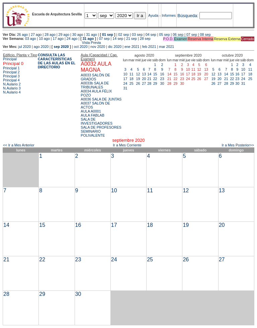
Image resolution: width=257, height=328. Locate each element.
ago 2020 (41, 47)
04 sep (151, 34)
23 (162, 79)
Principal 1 (11, 68)
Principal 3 (11, 76)
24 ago (72, 39)
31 (125, 88)
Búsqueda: (187, 15)
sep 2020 (61, 47)
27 (144, 83)
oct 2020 (81, 47)
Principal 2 (11, 72)
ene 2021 (131, 47)
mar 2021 (166, 47)
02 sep (123, 34)
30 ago (77, 34)
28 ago (50, 34)
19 (138, 79)
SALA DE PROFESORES (101, 127)
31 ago (91, 34)
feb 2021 (149, 47)
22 (155, 79)
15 (155, 74)
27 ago (36, 34)
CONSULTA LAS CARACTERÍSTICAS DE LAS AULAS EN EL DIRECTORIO (57, 61)
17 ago (58, 39)
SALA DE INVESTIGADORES (96, 121)
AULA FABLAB (92, 115)
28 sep (145, 39)
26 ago (22, 34)
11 (132, 74)
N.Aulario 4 (12, 92)
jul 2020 (24, 47)
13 (144, 74)
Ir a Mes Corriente (127, 145)
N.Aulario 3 (12, 88)
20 (144, 79)
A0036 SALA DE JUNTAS (101, 99)
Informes (169, 15)
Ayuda (153, 15)
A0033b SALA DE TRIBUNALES (95, 85)
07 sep (191, 34)
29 (155, 83)
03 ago (30, 39)
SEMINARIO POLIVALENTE (93, 133)
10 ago (44, 39)
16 (162, 74)
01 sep (107, 34)
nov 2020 (97, 47)
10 (125, 74)
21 (149, 79)
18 (132, 79)
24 (125, 83)
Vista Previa (52, 43)
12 (138, 74)
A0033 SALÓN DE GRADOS (95, 77)
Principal (10, 59)
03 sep (137, 34)
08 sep (205, 34)
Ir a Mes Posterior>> (238, 145)
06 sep (178, 34)
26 (138, 83)
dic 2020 (114, 47)
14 (149, 74)
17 (125, 79)
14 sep (117, 39)
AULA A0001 (91, 111)
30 (162, 83)
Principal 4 (11, 80)
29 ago (64, 34)
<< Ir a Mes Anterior (18, 145)
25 (132, 83)
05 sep (164, 34)
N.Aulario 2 (12, 84)
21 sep (131, 39)
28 (149, 83)
